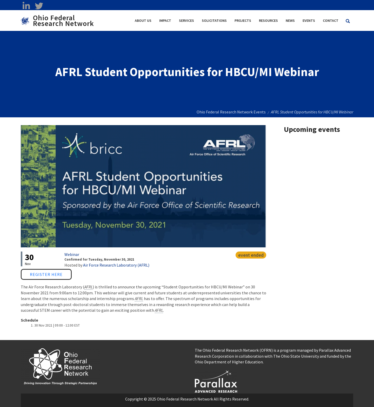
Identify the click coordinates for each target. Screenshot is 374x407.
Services (186, 20)
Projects (243, 20)
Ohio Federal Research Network (63, 20)
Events (309, 20)
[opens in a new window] (216, 380)
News (290, 20)
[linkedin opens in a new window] (26, 6)
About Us (143, 20)
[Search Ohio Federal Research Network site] (347, 21)
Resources (268, 20)
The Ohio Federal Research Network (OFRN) (234, 350)
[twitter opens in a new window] (39, 6)
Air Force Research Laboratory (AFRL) (116, 265)
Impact (165, 20)
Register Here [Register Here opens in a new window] (46, 274)
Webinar (71, 254)
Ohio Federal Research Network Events (231, 111)
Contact (330, 20)
